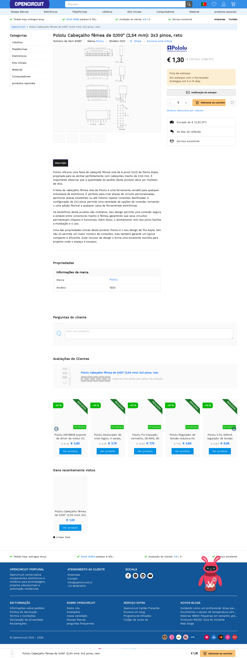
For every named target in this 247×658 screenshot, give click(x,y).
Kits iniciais (134, 11)
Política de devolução (23, 612)
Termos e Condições (23, 615)
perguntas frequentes (80, 623)
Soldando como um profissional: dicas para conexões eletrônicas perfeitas (208, 608)
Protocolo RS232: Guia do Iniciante (202, 619)
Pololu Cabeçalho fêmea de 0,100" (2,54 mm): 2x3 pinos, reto (119, 372)
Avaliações (73, 612)
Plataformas (79, 11)
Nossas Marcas (20, 11)
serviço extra (134, 602)
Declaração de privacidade (26, 619)
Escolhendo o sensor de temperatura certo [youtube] (208, 612)
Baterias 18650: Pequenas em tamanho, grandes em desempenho (208, 615)
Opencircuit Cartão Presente (141, 608)
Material (194, 11)
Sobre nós (73, 608)
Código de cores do (136, 619)
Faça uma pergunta (77, 331)
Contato (233, 19)
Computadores (165, 11)
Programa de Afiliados (137, 615)
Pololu (108, 279)
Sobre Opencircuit (81, 602)
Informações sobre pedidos (27, 608)
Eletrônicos (50, 11)
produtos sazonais (225, 11)
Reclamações (18, 623)
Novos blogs (190, 602)
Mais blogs (187, 623)
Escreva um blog (134, 612)
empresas (219, 19)
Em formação (20, 602)
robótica (107, 11)
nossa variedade (77, 615)
